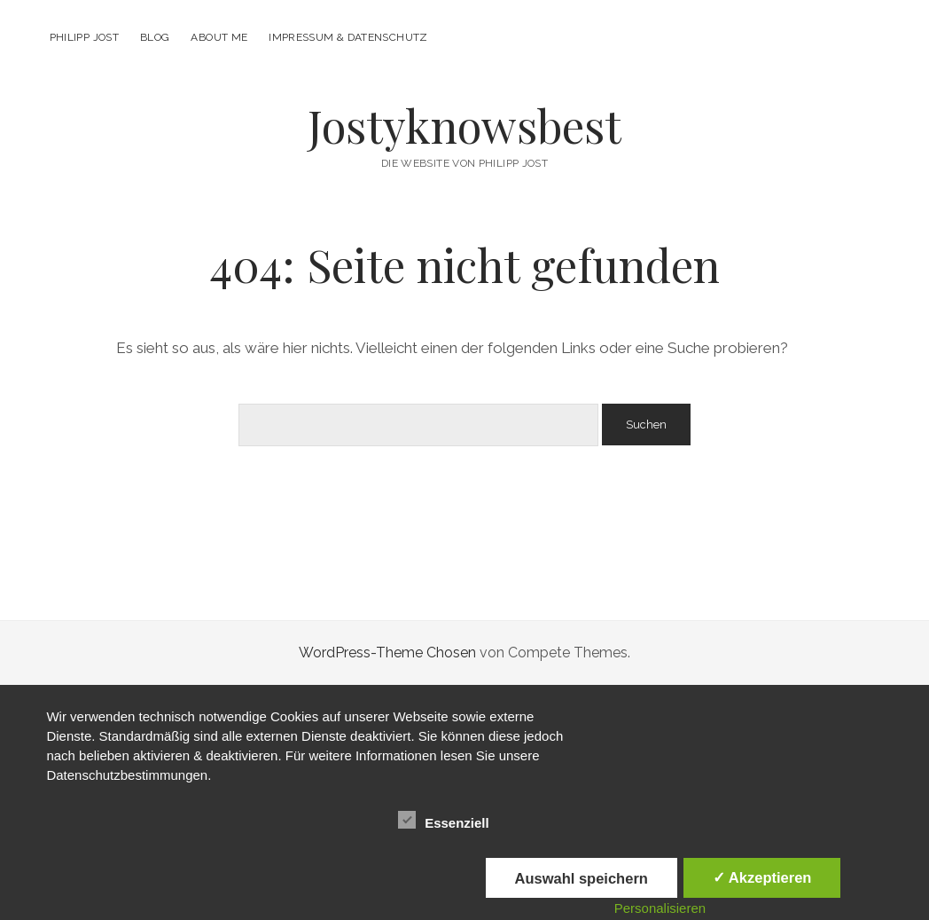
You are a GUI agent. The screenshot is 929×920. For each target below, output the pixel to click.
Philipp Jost (84, 37)
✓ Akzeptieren (762, 877)
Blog (154, 37)
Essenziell (443, 820)
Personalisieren (660, 908)
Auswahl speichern (581, 878)
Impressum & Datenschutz (348, 37)
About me (219, 37)
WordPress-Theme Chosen (387, 652)
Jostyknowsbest (464, 125)
